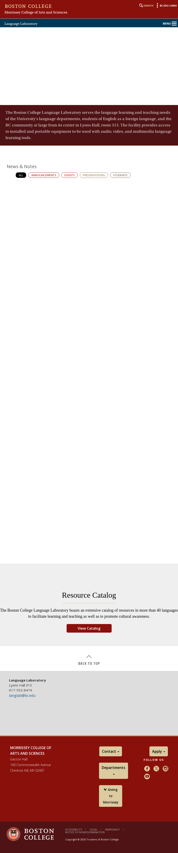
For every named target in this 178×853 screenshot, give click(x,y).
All (21, 175)
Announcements (43, 175)
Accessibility (73, 829)
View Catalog (89, 628)
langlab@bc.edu (22, 695)
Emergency (112, 829)
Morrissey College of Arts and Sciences (36, 12)
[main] (89, 388)
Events (69, 175)
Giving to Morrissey (110, 795)
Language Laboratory (21, 24)
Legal (93, 829)
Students (120, 175)
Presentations (94, 175)
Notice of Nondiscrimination (85, 832)
